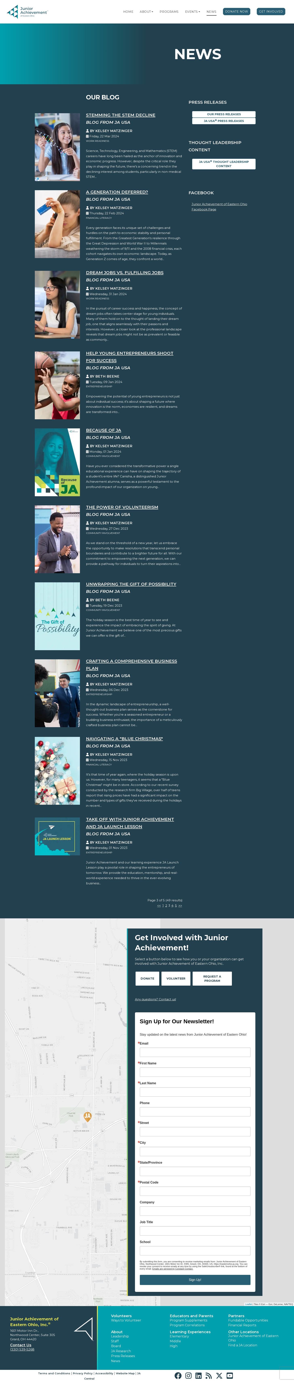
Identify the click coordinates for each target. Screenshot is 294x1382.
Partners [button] (236, 1316)
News (212, 12)
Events (191, 12)
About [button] (117, 1332)
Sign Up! (195, 1280)
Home (128, 12)
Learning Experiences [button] (190, 1332)
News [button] (115, 1361)
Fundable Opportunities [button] (248, 1320)
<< (159, 905)
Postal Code (149, 1182)
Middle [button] (175, 1341)
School (145, 1242)
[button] (152, 12)
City (143, 1142)
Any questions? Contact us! (155, 999)
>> (180, 905)
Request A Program (212, 979)
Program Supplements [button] (188, 1320)
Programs (169, 12)
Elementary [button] (179, 1336)
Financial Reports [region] (242, 1325)
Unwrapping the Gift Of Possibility (131, 584)
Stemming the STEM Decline (120, 114)
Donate (147, 978)
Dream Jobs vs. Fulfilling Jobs (124, 272)
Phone (145, 1103)
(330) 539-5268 (22, 1349)
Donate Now (236, 11)
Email (144, 1043)
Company (147, 1202)
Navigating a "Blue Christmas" (124, 738)
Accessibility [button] (104, 1373)
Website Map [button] (125, 1373)
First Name (148, 1063)
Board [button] (116, 1346)
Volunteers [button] (121, 1316)
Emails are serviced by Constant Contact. (172, 1269)
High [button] (173, 1346)
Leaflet (248, 1304)
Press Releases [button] (123, 1356)
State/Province (151, 1162)
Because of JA (103, 430)
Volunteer (176, 978)
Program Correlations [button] (187, 1325)
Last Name (148, 1083)
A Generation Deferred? (117, 191)
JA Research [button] (121, 1351)
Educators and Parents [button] (191, 1316)
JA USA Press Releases (224, 121)
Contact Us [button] (20, 1345)
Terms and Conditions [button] (54, 1373)
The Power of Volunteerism (122, 507)
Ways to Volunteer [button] (126, 1320)
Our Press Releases (224, 114)
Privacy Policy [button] (83, 1373)
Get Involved (271, 11)
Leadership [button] (120, 1336)
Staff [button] (115, 1341)
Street (144, 1123)
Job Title (146, 1222)
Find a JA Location (242, 1345)
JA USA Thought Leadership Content (224, 164)
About (145, 12)
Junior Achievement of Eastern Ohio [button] (253, 1338)
